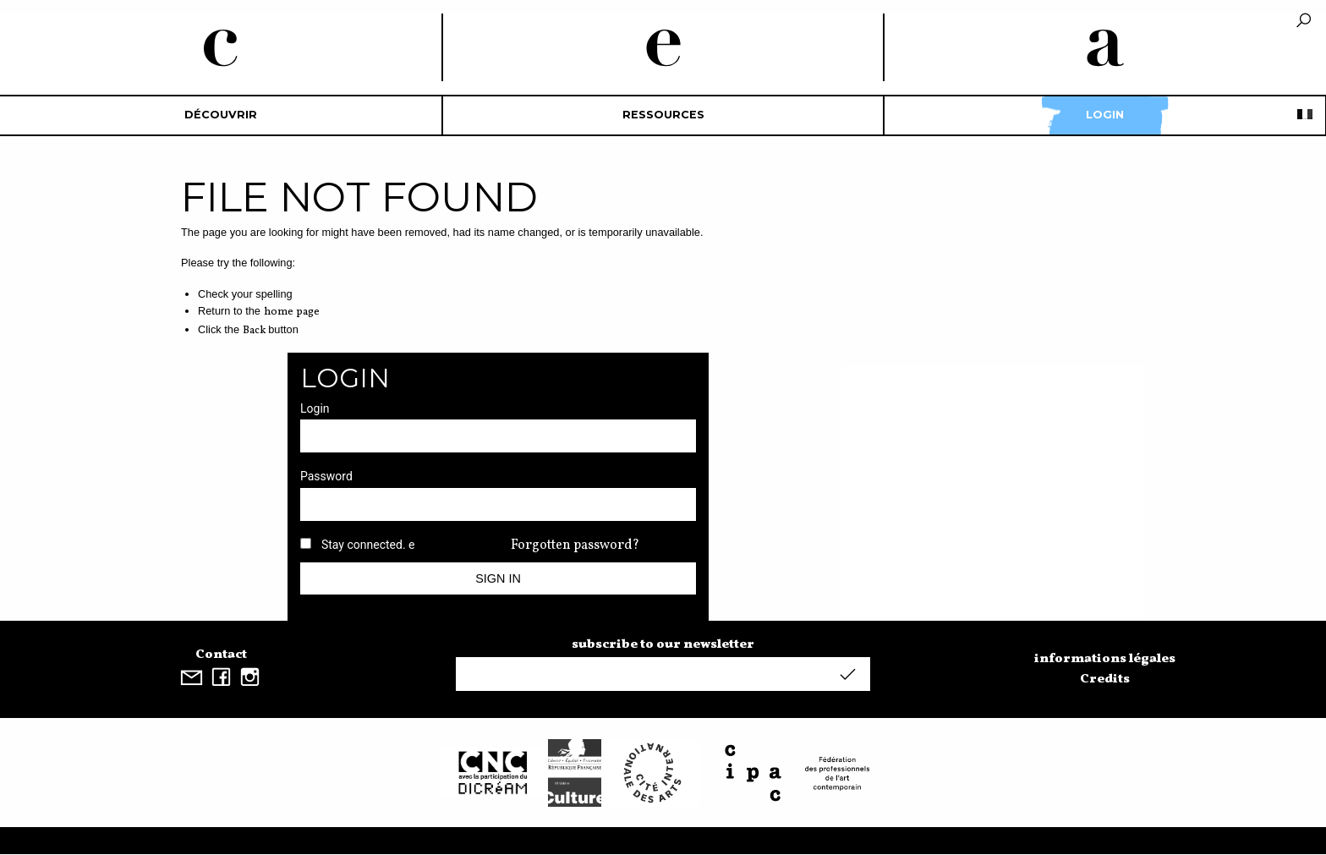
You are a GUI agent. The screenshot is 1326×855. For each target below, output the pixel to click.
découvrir (220, 114)
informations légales (1104, 658)
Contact (221, 654)
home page (292, 312)
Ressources (663, 114)
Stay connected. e (368, 544)
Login (1105, 114)
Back (254, 330)
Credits (1105, 679)
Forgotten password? (575, 545)
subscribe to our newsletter (663, 644)
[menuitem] (221, 115)
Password (326, 476)
